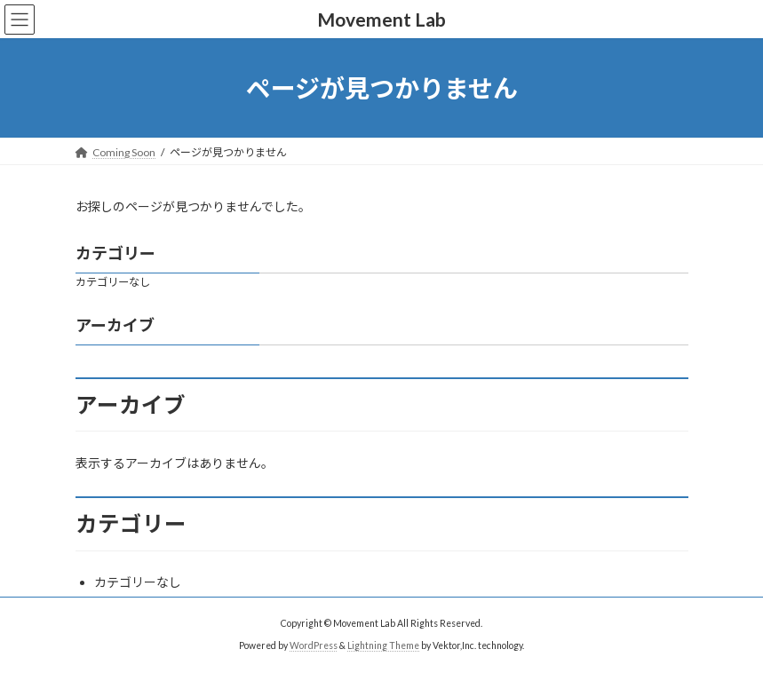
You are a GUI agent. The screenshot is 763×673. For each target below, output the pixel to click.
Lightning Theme (383, 645)
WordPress (314, 645)
